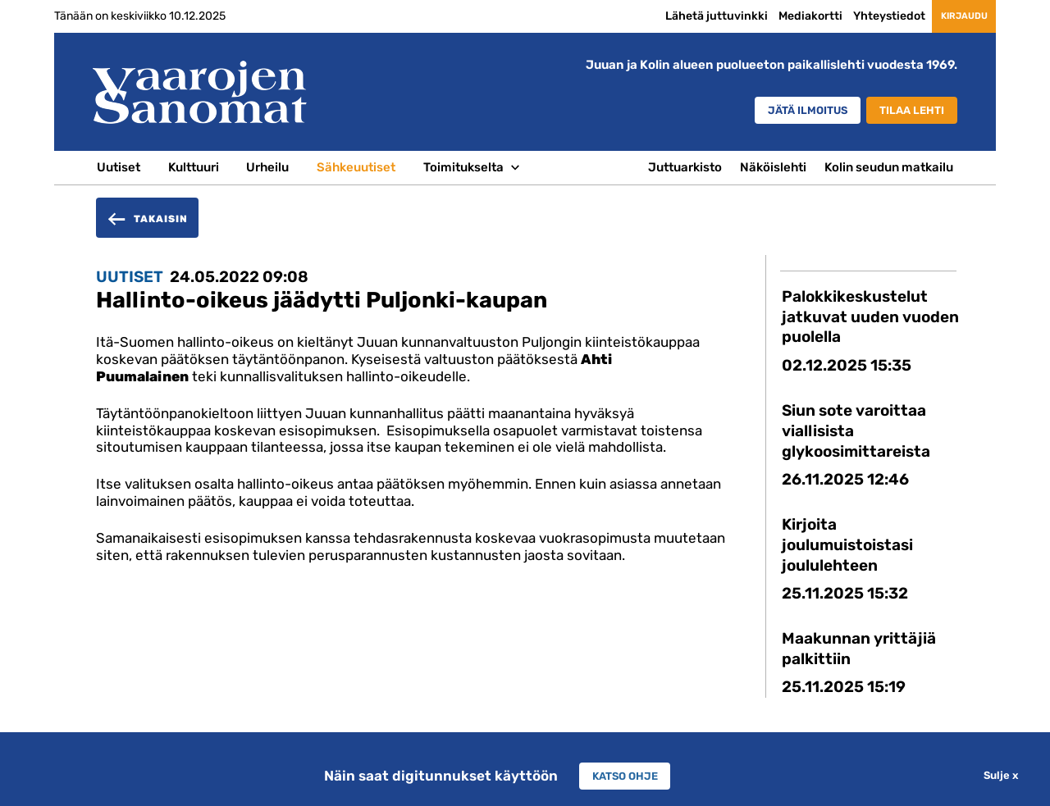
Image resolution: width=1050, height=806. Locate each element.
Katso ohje (625, 775)
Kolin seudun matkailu (888, 167)
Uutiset (118, 167)
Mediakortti (780, 15)
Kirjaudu (948, 16)
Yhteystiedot (859, 15)
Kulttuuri (193, 167)
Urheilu (267, 167)
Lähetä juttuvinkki (686, 15)
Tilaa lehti (905, 111)
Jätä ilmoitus (781, 111)
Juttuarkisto (685, 167)
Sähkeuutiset (356, 167)
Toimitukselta (463, 167)
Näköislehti (773, 167)
